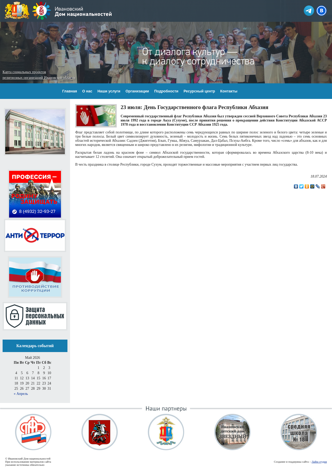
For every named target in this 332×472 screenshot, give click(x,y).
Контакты (228, 91)
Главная (69, 91)
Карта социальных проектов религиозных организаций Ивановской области (39, 75)
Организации (137, 91)
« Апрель (21, 394)
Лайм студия (319, 461)
